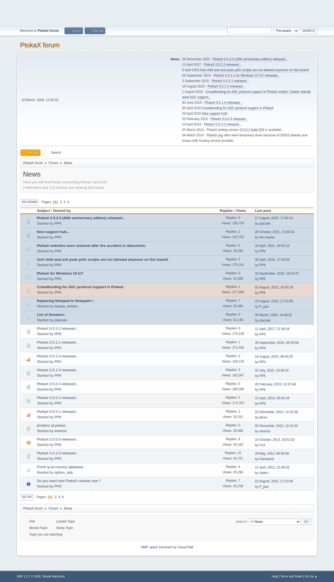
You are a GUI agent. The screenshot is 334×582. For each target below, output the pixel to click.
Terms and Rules (291, 576)
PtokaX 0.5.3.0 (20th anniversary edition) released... (250, 59)
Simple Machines (53, 576)
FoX (262, 445)
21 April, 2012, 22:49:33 (272, 467)
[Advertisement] (167, 12)
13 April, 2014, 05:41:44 (272, 398)
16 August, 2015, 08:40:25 (274, 356)
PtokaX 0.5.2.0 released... (226, 86)
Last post (265, 211)
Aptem (263, 473)
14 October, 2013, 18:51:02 (274, 440)
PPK (58, 223)
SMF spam (149, 547)
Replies (226, 211)
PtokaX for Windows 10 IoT (60, 273)
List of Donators (50, 315)
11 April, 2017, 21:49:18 (272, 329)
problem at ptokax (51, 425)
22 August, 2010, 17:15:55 (274, 301)
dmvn (263, 417)
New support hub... (53, 232)
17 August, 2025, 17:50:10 (274, 218)
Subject (43, 211)
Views (241, 211)
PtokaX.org (215, 135)
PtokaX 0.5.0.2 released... (223, 124)
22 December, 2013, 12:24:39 (276, 412)
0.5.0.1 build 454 (252, 130)
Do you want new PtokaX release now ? (69, 481)
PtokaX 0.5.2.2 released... (223, 65)
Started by (62, 211)
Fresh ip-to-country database (60, 467)
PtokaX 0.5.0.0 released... (57, 439)
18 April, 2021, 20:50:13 (272, 246)
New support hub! (215, 113)
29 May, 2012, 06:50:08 (272, 453)
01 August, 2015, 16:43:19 (274, 287)
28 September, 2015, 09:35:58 (277, 343)
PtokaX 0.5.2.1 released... (230, 81)
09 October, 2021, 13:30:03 (274, 232)
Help (275, 576)
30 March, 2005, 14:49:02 (273, 315)
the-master (267, 237)
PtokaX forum (39, 45)
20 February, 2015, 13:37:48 (275, 384)
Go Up (27, 497)
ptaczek (264, 223)
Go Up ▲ (311, 576)
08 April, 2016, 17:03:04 (272, 260)
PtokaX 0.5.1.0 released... (223, 103)
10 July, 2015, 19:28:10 (272, 370)
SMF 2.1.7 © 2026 (29, 576)
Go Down (29, 202)
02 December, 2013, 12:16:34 (276, 426)
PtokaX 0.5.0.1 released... (57, 412)
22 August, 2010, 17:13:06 (274, 481)
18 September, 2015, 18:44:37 (277, 273)
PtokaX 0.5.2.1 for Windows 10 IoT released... (247, 75)
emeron (60, 431)
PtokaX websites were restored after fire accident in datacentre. (91, 246)
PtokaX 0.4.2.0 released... (57, 453)
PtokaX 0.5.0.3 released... (229, 119)
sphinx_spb (63, 472)
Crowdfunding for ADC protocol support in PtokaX (238, 108)
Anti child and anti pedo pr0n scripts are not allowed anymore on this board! (254, 70)
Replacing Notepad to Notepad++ (65, 301)
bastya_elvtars (66, 306)
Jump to (241, 521)
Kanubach (266, 459)
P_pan (264, 307)
